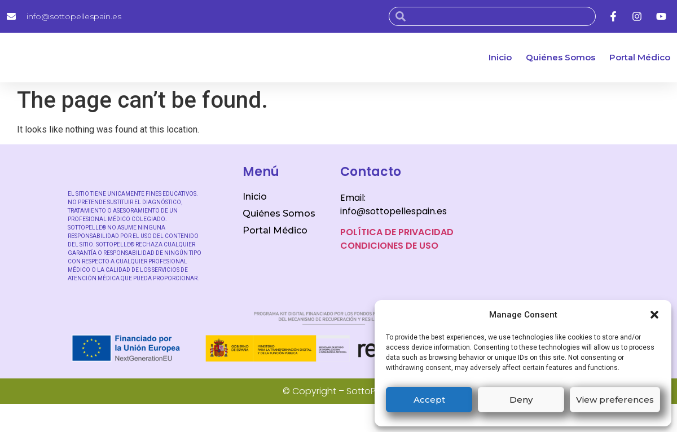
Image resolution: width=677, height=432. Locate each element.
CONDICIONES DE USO (389, 245)
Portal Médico (639, 57)
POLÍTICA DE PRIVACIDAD (397, 232)
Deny (521, 399)
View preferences (615, 399)
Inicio (500, 57)
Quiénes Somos (560, 57)
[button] (654, 314)
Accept (429, 399)
